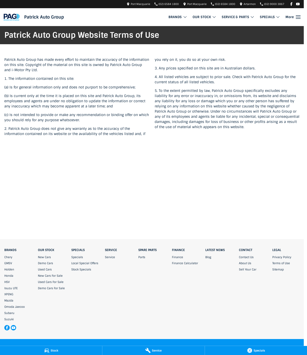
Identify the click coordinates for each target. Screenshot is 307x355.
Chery (8, 257)
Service (110, 257)
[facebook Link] (291, 4)
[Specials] (256, 350)
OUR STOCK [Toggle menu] (205, 17)
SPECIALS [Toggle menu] (270, 17)
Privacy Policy (281, 257)
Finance (177, 257)
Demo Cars (45, 263)
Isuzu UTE (11, 288)
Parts (141, 257)
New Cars (44, 257)
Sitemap (278, 269)
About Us (245, 263)
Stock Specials (81, 269)
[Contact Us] (138, 4)
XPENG (8, 294)
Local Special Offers (84, 263)
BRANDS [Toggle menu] (177, 17)
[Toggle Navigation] (293, 17)
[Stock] (51, 350)
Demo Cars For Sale (51, 288)
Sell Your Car (247, 269)
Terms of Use (281, 263)
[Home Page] (11, 17)
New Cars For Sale (50, 276)
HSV (7, 282)
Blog (208, 257)
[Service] (153, 350)
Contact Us (246, 257)
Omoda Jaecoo (14, 307)
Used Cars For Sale (51, 282)
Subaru (9, 313)
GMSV (8, 263)
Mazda (8, 300)
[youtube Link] (298, 4)
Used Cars (45, 269)
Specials (77, 257)
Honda (8, 276)
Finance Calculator (185, 263)
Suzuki (9, 319)
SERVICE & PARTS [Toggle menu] (238, 17)
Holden (9, 269)
